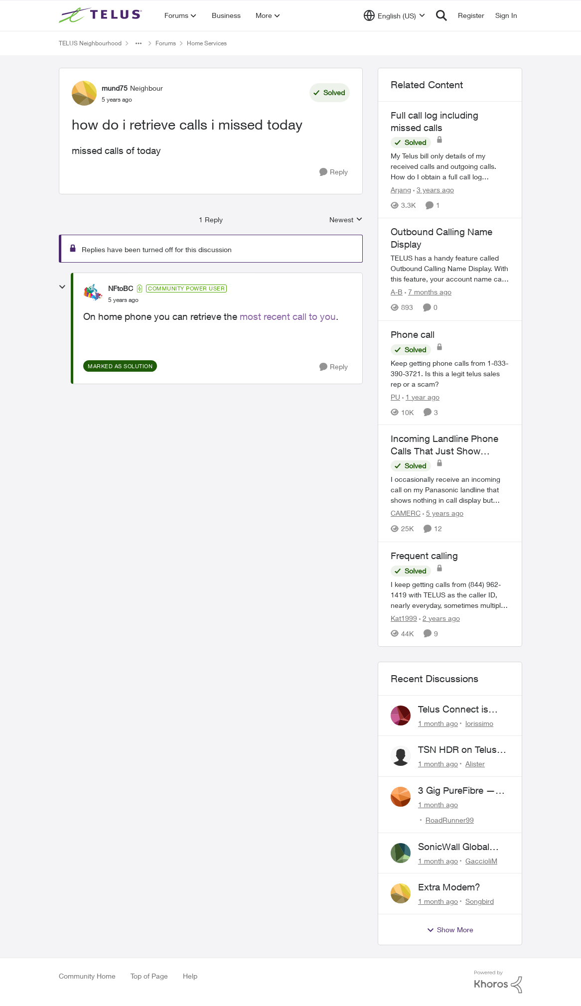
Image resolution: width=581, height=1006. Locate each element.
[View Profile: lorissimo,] (401, 715)
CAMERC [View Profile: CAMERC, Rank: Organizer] (406, 513)
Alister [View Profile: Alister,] (475, 763)
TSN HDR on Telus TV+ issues (457, 750)
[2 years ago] (439, 618)
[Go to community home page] (102, 15)
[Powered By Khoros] (498, 982)
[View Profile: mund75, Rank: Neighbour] (84, 93)
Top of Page (149, 976)
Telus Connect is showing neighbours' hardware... (462, 710)
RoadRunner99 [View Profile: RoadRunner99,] (450, 820)
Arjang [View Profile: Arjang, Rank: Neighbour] (401, 189)
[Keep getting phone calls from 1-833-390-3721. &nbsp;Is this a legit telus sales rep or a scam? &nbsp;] (450, 373)
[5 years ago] (443, 513)
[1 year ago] (420, 396)
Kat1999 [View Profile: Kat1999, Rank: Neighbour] (404, 618)
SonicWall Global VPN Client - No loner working (463, 847)
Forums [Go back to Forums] (165, 43)
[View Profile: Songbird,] (401, 893)
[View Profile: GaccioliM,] (401, 853)
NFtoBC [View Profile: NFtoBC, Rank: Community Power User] (120, 288)
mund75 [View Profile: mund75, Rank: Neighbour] (115, 88)
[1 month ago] (438, 723)
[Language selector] (394, 15)
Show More (450, 929)
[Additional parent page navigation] (139, 43)
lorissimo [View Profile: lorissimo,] (479, 723)
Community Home (87, 976)
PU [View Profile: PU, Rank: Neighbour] (395, 396)
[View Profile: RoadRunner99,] (401, 797)
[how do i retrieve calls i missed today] (123, 299)
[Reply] (333, 172)
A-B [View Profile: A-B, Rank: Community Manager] (397, 292)
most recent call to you (288, 316)
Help (190, 976)
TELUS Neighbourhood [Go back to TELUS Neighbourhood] (90, 43)
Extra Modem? (449, 886)
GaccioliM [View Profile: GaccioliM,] (481, 860)
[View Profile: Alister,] (401, 756)
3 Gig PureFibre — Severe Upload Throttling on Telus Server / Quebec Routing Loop (457, 791)
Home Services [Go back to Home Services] (207, 43)
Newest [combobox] (346, 220)
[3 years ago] (433, 189)
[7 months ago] (428, 292)
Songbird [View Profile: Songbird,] (479, 901)
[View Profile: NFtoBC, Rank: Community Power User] (93, 294)
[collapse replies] (62, 287)
